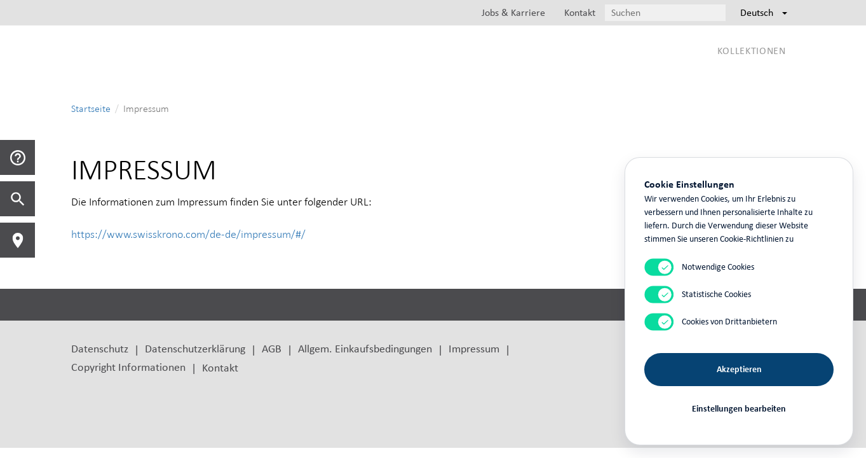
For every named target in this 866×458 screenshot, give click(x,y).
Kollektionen (751, 50)
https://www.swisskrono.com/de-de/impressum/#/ (188, 234)
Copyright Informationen (128, 367)
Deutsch (763, 12)
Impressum (474, 348)
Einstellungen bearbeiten (739, 408)
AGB (271, 348)
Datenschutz (99, 348)
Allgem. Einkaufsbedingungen (365, 348)
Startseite (91, 108)
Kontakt (220, 367)
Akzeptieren (739, 369)
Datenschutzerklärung (195, 348)
